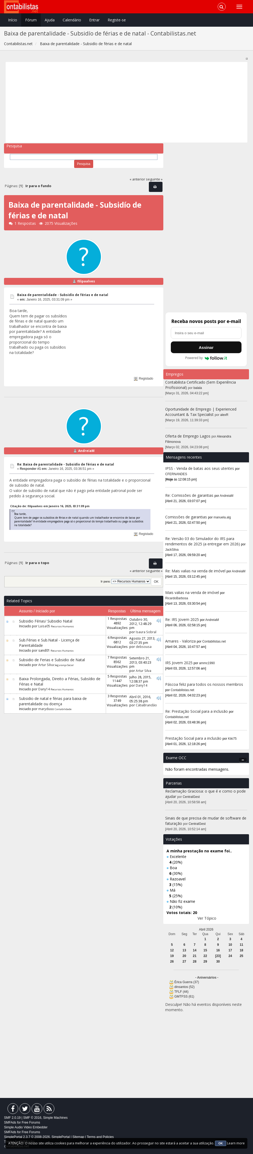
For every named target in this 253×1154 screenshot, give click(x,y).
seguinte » (154, 179)
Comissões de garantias (186, 516)
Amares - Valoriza (180, 641)
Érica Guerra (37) (186, 982)
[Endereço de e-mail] (206, 333)
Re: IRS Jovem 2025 (182, 619)
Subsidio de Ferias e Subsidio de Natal (52, 659)
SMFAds (10, 1122)
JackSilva (172, 550)
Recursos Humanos (62, 626)
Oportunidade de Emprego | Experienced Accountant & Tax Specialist (200, 412)
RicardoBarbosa (176, 598)
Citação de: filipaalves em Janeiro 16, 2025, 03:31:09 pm (49, 506)
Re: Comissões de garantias (189, 495)
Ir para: (105, 581)
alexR (224, 415)
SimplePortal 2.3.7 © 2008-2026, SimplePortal (37, 1137)
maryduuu (46, 709)
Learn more (236, 1143)
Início (12, 19)
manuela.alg (222, 517)
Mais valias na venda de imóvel (192, 592)
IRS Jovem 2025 (178, 662)
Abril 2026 (206, 929)
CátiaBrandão (146, 705)
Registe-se (117, 19)
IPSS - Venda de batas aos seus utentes (199, 468)
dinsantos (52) (184, 987)
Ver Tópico (207, 918)
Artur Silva (46, 665)
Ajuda (50, 19)
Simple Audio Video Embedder (26, 1127)
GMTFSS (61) (184, 996)
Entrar (94, 19)
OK (220, 1143)
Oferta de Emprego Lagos (187, 436)
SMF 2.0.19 (12, 1118)
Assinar (206, 347)
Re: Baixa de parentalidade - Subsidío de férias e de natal (65, 464)
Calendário (72, 19)
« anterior (137, 179)
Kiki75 (232, 739)
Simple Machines (55, 1118)
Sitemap (78, 1137)
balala (198, 388)
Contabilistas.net (214, 641)
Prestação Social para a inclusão (193, 738)
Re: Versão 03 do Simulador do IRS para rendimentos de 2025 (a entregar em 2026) (202, 541)
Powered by (206, 358)
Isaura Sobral (146, 632)
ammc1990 (207, 663)
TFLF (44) (181, 992)
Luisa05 (44, 626)
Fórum (31, 19)
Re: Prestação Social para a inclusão (197, 711)
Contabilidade (63, 709)
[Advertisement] (126, 102)
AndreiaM (86, 450)
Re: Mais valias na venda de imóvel (195, 570)
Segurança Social (64, 665)
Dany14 (44, 689)
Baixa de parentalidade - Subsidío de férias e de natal (62, 295)
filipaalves (86, 281)
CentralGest (191, 797)
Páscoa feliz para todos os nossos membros (204, 684)
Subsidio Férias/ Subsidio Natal (45, 621)
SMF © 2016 (32, 1118)
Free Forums (31, 1122)
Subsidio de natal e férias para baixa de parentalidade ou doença (53, 701)
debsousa (144, 646)
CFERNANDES (176, 474)
